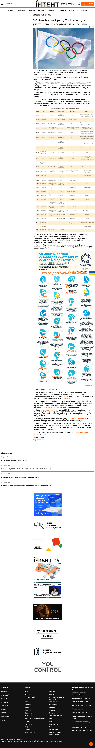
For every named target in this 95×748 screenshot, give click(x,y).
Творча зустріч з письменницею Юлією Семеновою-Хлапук (27, 469)
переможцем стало (76, 419)
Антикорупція (30, 697)
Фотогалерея (30, 732)
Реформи (28, 727)
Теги (3, 720)
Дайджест (53, 707)
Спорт (50, 14)
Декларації (82, 10)
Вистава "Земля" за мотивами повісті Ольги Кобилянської (27, 486)
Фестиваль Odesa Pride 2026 (15, 460)
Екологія (28, 710)
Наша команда (78, 709)
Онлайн (51, 718)
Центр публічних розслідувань (55, 733)
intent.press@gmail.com (81, 698)
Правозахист (54, 724)
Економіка (52, 710)
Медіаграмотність (56, 716)
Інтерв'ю (41, 10)
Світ (50, 727)
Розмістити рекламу (81, 722)
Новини (11, 10)
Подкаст (52, 721)
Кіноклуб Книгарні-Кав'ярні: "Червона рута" (21, 477)
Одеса (36, 437)
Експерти (62, 10)
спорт (42, 437)
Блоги (71, 10)
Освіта (27, 721)
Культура (28, 716)
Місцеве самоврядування (35, 718)
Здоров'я (28, 713)
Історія (27, 694)
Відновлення (53, 704)
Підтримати (88, 4)
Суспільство (53, 729)
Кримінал (52, 713)
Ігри (26, 691)
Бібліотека (53, 702)
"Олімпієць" (65, 398)
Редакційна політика (80, 712)
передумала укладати (51, 407)
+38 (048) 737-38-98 (80, 702)
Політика (28, 724)
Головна (36, 14)
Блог (27, 702)
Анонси (32, 10)
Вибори (28, 704)
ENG (78, 4)
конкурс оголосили (50, 410)
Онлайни (51, 10)
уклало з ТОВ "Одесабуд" (62, 425)
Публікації (21, 10)
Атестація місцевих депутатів (56, 698)
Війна (27, 707)
